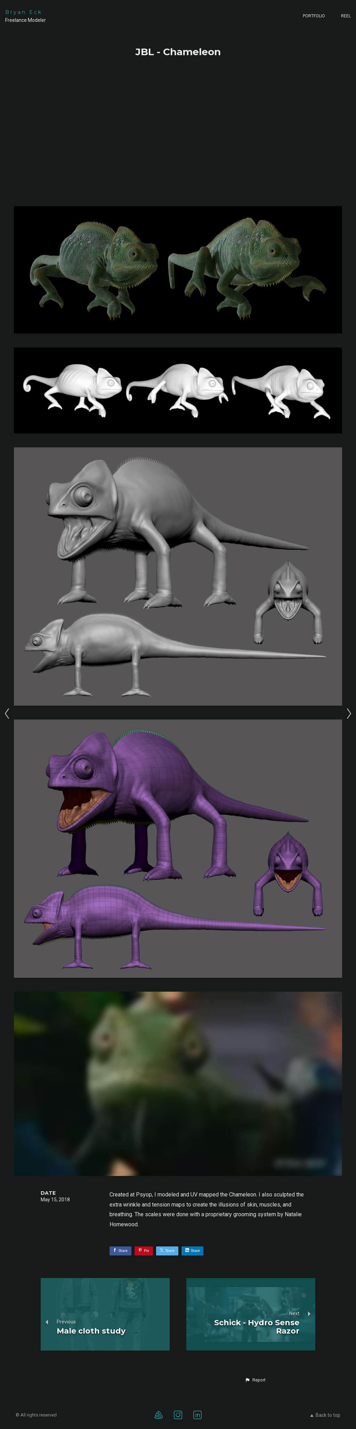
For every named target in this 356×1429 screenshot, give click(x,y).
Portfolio (314, 16)
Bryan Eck (23, 12)
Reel (346, 16)
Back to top (325, 1415)
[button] (255, 1380)
